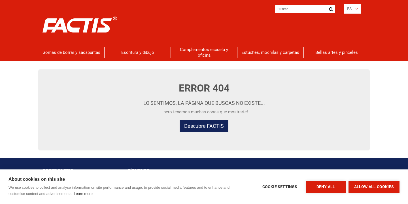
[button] (352, 9)
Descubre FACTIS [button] (204, 126)
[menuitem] (71, 52)
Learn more (83, 194)
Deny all (325, 186)
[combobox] (305, 9)
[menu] (204, 52)
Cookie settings (280, 186)
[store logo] (79, 24)
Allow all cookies (374, 186)
